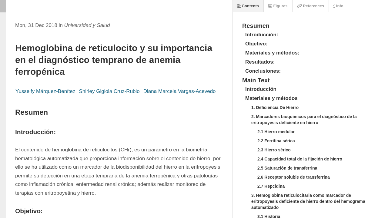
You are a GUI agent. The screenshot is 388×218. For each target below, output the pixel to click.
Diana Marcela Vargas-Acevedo (179, 91)
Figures (278, 6)
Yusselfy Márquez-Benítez (45, 91)
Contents (248, 6)
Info (338, 6)
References (310, 6)
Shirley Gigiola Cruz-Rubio (109, 91)
